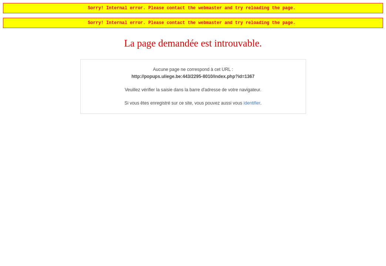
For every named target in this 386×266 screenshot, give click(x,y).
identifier (252, 104)
